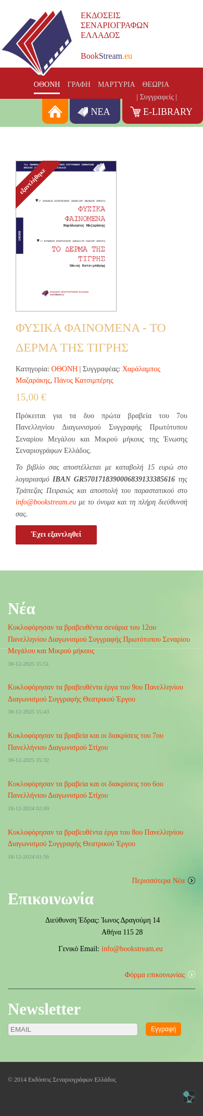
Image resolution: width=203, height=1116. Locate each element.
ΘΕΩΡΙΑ (156, 84)
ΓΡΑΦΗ (79, 84)
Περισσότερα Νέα (158, 881)
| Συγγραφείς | (156, 97)
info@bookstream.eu (46, 502)
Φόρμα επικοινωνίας (155, 975)
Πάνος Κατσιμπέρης (83, 380)
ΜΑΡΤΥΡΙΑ (116, 84)
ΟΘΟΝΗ (47, 84)
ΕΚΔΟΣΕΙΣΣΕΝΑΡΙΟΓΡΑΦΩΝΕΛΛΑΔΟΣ (115, 25)
